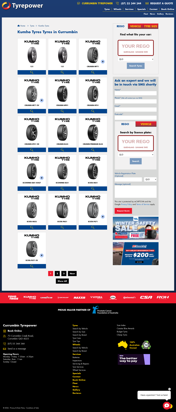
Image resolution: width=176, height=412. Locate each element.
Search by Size (79, 332)
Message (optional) (123, 184)
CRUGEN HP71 (93, 67)
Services (129, 9)
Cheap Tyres (122, 335)
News (152, 14)
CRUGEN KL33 (62, 144)
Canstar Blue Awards (125, 328)
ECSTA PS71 (93, 222)
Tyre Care (77, 338)
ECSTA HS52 (32, 222)
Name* (118, 89)
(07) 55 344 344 (131, 3)
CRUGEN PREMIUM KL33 (93, 144)
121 (31, 67)
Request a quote (159, 3)
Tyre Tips (76, 341)
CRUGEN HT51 (93, 105)
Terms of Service (142, 204)
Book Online (167, 9)
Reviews (169, 14)
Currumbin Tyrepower (95, 3)
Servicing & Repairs (81, 363)
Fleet (146, 14)
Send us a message (17, 348)
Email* (117, 106)
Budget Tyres (122, 331)
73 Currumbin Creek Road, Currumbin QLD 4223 (21, 337)
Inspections (77, 360)
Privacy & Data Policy (17, 408)
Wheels (117, 9)
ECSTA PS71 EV (32, 260)
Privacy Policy (126, 204)
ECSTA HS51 (93, 183)
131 (62, 67)
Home (21, 26)
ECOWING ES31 (62, 183)
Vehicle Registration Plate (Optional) (125, 174)
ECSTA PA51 (62, 222)
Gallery (160, 14)
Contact (153, 9)
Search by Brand (80, 335)
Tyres (107, 9)
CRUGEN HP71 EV (32, 105)
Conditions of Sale (32, 408)
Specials (141, 9)
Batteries (76, 357)
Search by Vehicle (80, 328)
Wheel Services (79, 370)
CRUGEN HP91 (62, 105)
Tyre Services (78, 367)
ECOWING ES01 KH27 (32, 183)
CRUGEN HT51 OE (32, 144)
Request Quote (123, 211)
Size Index (121, 325)
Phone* (128, 98)
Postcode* (119, 114)
